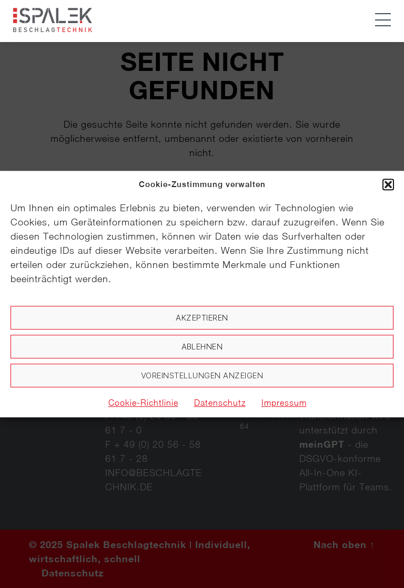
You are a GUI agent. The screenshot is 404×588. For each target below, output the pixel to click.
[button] (388, 184)
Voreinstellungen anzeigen (202, 375)
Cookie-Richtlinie (143, 402)
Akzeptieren (202, 318)
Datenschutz (220, 402)
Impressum (284, 402)
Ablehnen (202, 347)
